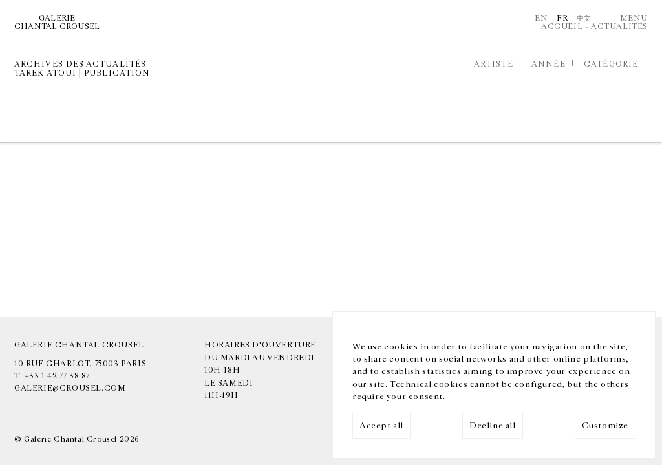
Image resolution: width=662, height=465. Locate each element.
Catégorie (611, 63)
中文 (584, 18)
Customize (605, 425)
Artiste (493, 63)
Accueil (561, 26)
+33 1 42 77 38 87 (57, 375)
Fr (562, 18)
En (541, 18)
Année (548, 63)
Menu (634, 18)
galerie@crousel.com (69, 388)
